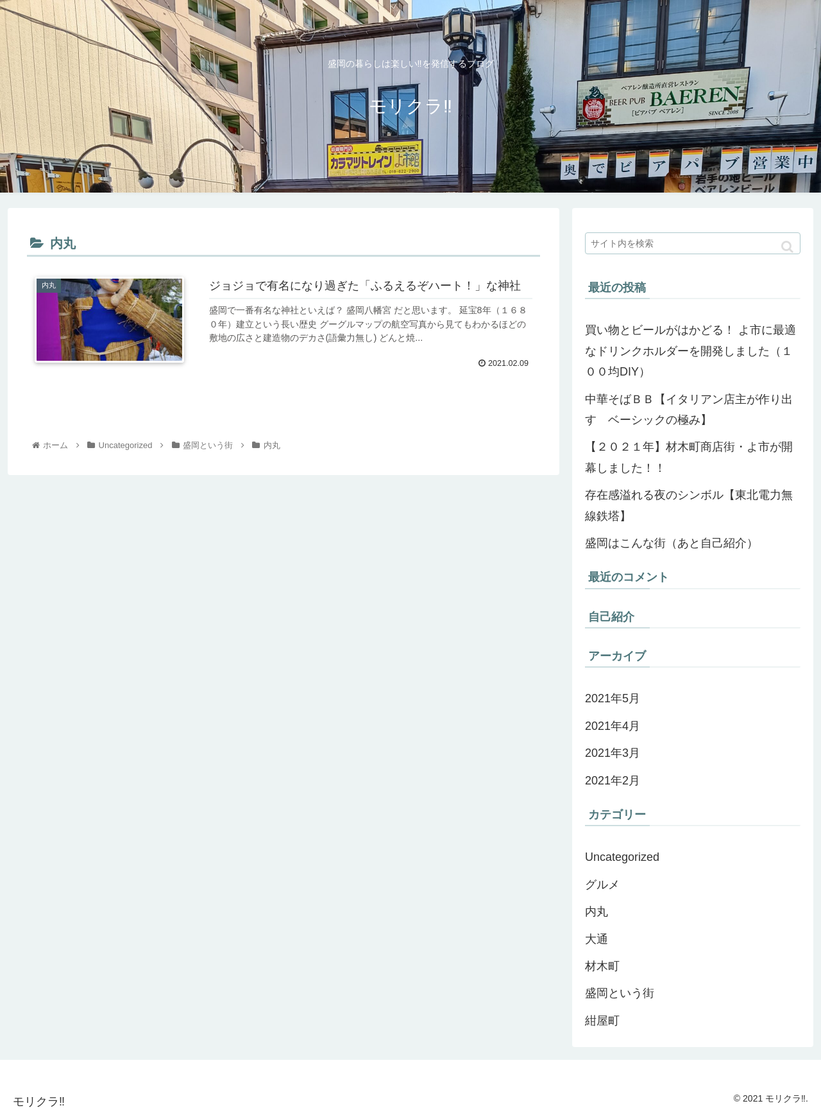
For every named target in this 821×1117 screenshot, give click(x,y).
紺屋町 (602, 1020)
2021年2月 (612, 780)
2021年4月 (612, 726)
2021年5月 (612, 698)
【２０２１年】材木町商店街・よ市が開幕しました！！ (689, 457)
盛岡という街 (619, 993)
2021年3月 (612, 753)
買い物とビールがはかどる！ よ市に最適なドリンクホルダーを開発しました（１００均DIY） (690, 351)
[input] (692, 243)
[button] (787, 247)
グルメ (602, 884)
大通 (596, 939)
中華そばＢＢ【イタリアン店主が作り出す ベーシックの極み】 (689, 409)
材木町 (602, 966)
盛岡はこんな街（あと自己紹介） (671, 543)
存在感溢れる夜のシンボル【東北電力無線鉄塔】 (689, 505)
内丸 (596, 911)
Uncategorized (622, 857)
